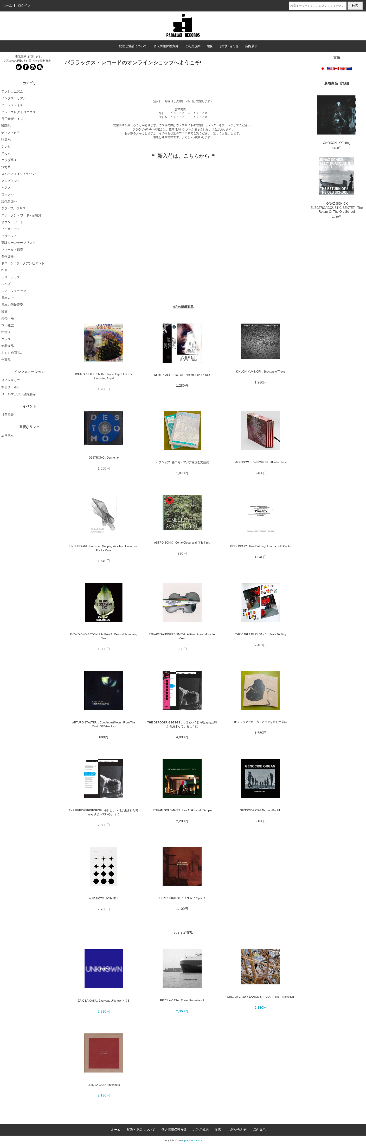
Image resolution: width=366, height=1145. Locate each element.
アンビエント (10, 181)
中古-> (5, 332)
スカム (6, 153)
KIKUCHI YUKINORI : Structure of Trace (260, 371)
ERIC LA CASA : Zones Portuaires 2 (182, 1000)
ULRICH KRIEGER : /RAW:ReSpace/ (182, 898)
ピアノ (6, 188)
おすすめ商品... (12, 353)
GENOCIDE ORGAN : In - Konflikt (260, 810)
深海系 (6, 167)
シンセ (6, 146)
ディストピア (10, 133)
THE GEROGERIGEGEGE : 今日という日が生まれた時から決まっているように (182, 724)
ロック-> (7, 194)
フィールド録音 (12, 250)
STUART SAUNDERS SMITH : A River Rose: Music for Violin (182, 636)
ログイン (24, 5)
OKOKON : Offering (336, 119)
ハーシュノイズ (12, 105)
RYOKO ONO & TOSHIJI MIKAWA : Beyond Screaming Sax (103, 636)
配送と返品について (133, 46)
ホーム (7, 5)
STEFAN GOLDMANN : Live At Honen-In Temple (182, 810)
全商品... (7, 360)
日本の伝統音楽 (12, 305)
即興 (4, 270)
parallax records (193, 1140)
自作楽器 (7, 256)
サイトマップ (10, 380)
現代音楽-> (9, 201)
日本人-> (7, 298)
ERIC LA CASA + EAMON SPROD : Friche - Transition (260, 996)
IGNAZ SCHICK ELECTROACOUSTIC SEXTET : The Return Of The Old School (337, 185)
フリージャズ (10, 277)
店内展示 (251, 46)
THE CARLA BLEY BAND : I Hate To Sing (260, 634)
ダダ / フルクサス (13, 208)
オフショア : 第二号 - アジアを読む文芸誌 (182, 462)
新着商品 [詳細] (336, 83)
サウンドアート (12, 222)
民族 (4, 311)
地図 (210, 46)
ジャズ (6, 284)
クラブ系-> (9, 160)
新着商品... (8, 346)
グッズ (6, 339)
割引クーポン (10, 387)
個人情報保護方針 (165, 46)
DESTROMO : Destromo (104, 457)
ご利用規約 (193, 46)
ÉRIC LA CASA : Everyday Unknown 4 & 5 (104, 1000)
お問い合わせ (229, 46)
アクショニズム (12, 91)
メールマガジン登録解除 (18, 394)
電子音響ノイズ (12, 119)
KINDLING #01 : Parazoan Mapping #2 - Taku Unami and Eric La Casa (104, 548)
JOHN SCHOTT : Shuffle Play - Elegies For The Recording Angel (104, 376)
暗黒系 (6, 139)
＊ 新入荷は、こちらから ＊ (183, 156)
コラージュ (9, 236)
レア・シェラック (13, 291)
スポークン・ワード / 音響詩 (21, 215)
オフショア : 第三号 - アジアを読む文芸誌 (260, 721)
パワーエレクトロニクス (18, 112)
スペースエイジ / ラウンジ (19, 174)
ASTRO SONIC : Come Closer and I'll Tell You (182, 542)
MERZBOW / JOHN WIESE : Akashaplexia (261, 462)
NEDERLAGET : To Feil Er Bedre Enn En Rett (182, 374)
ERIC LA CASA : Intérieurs (103, 1084)
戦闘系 (6, 125)
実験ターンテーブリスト (18, 243)
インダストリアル (13, 98)
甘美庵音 (7, 415)
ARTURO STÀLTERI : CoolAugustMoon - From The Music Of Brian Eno (103, 724)
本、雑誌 (7, 325)
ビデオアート (10, 229)
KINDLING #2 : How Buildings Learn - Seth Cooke (260, 546)
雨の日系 (7, 318)
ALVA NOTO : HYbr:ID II (103, 898)
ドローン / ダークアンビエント (22, 263)
